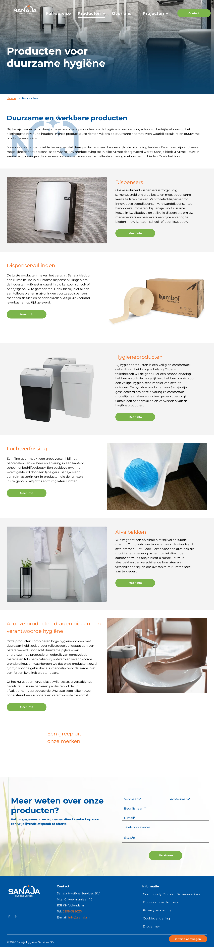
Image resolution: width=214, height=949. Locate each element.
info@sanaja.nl (79, 917)
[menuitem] (58, 13)
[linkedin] (16, 916)
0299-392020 (72, 911)
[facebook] (9, 916)
